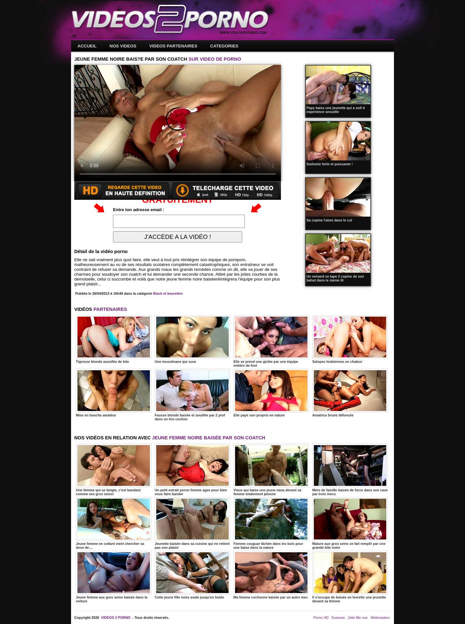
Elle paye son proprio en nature (271, 393)
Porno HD (321, 617)
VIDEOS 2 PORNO (115, 617)
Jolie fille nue (358, 617)
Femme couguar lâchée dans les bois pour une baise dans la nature (271, 523)
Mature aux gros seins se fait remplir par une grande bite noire (350, 523)
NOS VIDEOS (122, 46)
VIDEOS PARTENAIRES (173, 46)
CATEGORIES (224, 46)
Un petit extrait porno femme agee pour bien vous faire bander (192, 470)
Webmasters (380, 617)
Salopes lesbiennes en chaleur (350, 339)
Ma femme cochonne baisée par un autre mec (271, 575)
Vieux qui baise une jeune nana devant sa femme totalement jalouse (271, 470)
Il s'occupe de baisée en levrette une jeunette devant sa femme (350, 577)
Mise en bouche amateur (113, 393)
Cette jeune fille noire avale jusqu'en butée (192, 575)
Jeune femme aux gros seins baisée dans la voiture (113, 577)
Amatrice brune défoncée (350, 393)
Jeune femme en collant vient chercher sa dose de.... (113, 523)
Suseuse (338, 617)
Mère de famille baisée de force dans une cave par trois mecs (350, 470)
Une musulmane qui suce (192, 339)
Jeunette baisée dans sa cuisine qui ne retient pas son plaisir (192, 523)
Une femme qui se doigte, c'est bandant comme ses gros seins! (113, 470)
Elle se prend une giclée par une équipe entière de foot (271, 341)
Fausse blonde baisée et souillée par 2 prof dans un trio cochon (192, 395)
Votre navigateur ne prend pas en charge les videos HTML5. (177, 123)
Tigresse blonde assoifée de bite (113, 339)
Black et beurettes (168, 293)
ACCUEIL (87, 46)
